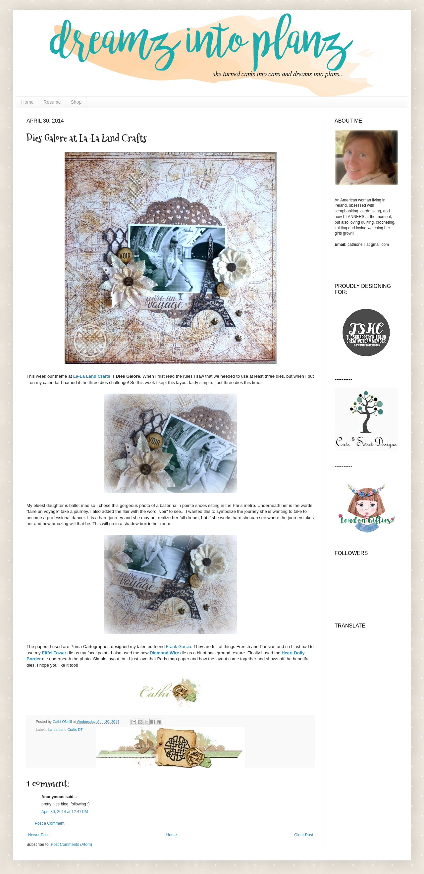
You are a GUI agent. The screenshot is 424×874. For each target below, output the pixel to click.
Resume (52, 102)
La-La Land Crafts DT (65, 730)
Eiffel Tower (54, 652)
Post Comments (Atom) (71, 844)
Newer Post (38, 835)
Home (27, 102)
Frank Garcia (178, 646)
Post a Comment (49, 823)
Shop (76, 102)
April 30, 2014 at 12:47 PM (64, 811)
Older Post (303, 835)
